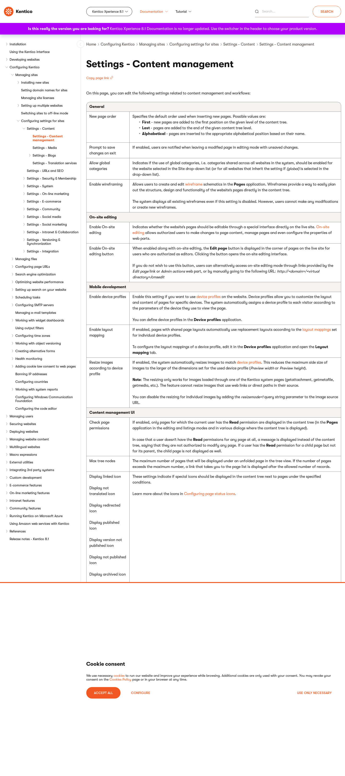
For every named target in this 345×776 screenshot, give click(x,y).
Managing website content (29, 439)
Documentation (154, 11)
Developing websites (25, 59)
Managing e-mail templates (35, 313)
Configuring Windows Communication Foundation (44, 399)
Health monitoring (28, 359)
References (18, 531)
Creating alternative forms (35, 351)
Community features (25, 508)
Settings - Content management (48, 138)
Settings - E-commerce (44, 201)
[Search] (282, 11)
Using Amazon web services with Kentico (39, 523)
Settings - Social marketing (47, 224)
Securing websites (23, 424)
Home (91, 44)
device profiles (208, 297)
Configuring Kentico (25, 67)
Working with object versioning (38, 343)
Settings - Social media (44, 217)
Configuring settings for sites (42, 121)
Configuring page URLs (32, 266)
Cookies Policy (120, 679)
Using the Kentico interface (30, 52)
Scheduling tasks (27, 297)
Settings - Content (41, 128)
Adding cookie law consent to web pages (45, 366)
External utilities (21, 462)
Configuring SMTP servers (34, 305)
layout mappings (316, 329)
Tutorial (183, 11)
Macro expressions (23, 454)
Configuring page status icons (209, 494)
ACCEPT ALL (103, 693)
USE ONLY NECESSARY (314, 693)
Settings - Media (45, 148)
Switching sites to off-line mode (44, 113)
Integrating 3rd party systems (32, 470)
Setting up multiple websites (42, 105)
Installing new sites (35, 82)
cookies (119, 675)
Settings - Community (43, 209)
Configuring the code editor (36, 408)
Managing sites (26, 75)
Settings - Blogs (44, 155)
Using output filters (29, 328)
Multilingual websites (25, 447)
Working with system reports (36, 389)
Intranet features (22, 500)
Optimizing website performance (39, 282)
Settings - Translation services (55, 163)
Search (327, 11)
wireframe (193, 184)
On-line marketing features (30, 493)
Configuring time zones (32, 336)
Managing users (21, 416)
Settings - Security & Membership (51, 178)
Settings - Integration (43, 251)
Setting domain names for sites (44, 90)
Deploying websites (24, 431)
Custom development (26, 477)
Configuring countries (31, 382)
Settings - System (40, 186)
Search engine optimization (35, 274)
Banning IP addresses (31, 374)
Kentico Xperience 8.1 (107, 11)
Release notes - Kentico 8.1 (29, 539)
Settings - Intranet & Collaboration (53, 232)
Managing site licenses (37, 98)
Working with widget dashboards (39, 320)
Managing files (26, 259)
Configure (140, 693)
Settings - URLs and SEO (45, 171)
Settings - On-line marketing (48, 194)
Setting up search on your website (40, 290)
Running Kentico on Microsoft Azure (36, 516)
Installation (18, 44)
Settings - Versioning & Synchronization (43, 241)
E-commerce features (26, 485)
